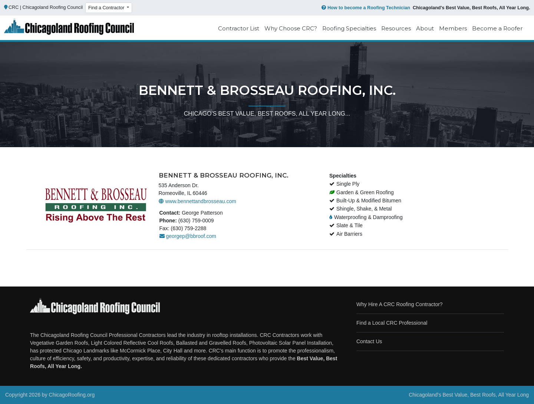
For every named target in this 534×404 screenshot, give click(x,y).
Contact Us (369, 341)
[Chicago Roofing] (69, 28)
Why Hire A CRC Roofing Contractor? (399, 304)
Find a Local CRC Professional (391, 323)
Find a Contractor (107, 7)
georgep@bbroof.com (188, 236)
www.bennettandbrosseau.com (197, 201)
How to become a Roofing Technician (365, 7)
